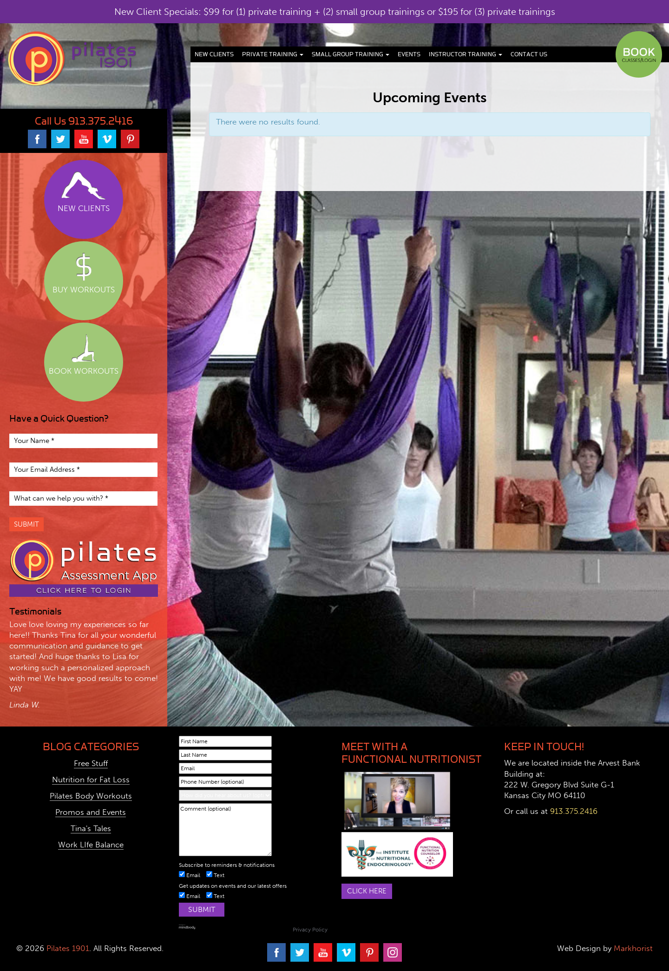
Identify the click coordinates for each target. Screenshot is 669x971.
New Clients (214, 54)
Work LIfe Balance (91, 844)
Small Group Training (350, 54)
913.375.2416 (573, 811)
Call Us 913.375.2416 (84, 121)
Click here (367, 891)
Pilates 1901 (67, 948)
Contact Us (529, 54)
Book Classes (639, 54)
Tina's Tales (91, 828)
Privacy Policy (310, 929)
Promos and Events (90, 812)
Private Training (272, 54)
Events (409, 54)
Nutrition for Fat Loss (91, 779)
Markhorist (632, 948)
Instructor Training (465, 54)
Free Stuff (91, 763)
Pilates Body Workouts (91, 795)
